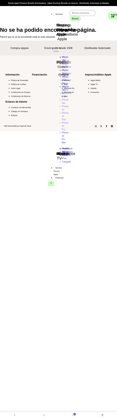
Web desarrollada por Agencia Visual (17, 126)
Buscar (75, 18)
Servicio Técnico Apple (57, 171)
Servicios (59, 14)
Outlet (63, 153)
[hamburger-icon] (55, 11)
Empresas (60, 178)
